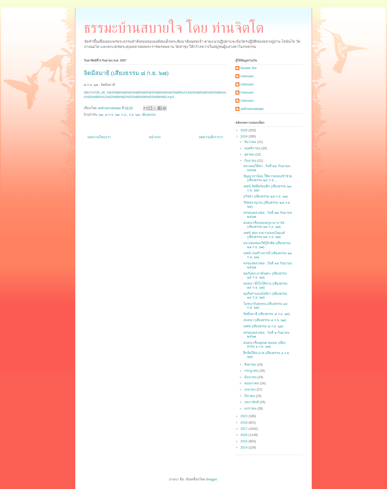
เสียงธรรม (149, 115)
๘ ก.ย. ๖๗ (112, 115)
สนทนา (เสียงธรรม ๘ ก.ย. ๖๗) (264, 320)
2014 (244, 447)
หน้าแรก (155, 137)
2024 (244, 136)
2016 (244, 435)
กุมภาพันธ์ (252, 402)
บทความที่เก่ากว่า (211, 137)
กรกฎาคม (251, 370)
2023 (244, 416)
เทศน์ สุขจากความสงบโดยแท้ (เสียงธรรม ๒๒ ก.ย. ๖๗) (264, 235)
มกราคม (250, 408)
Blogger (211, 479)
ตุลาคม (249, 154)
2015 (244, 441)
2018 (244, 422)
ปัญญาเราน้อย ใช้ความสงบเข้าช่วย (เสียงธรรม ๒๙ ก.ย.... (267, 178)
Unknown (247, 76)
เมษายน (250, 389)
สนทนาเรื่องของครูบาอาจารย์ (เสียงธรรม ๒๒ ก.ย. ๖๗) (263, 225)
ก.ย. (124, 115)
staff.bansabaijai (252, 109)
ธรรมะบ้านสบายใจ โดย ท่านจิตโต (174, 28)
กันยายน (250, 160)
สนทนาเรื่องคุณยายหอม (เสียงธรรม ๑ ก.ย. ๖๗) (264, 345)
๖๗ (101, 115)
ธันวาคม (250, 142)
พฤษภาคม (252, 383)
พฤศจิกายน (252, 148)
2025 (244, 130)
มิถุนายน (251, 377)
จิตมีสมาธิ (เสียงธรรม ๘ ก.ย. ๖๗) (266, 314)
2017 (244, 428)
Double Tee (248, 68)
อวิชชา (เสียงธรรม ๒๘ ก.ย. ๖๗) (265, 196)
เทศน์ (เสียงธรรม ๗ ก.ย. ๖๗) (263, 326)
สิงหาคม (250, 364)
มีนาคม (250, 396)
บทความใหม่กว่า (99, 137)
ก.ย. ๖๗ (134, 115)
